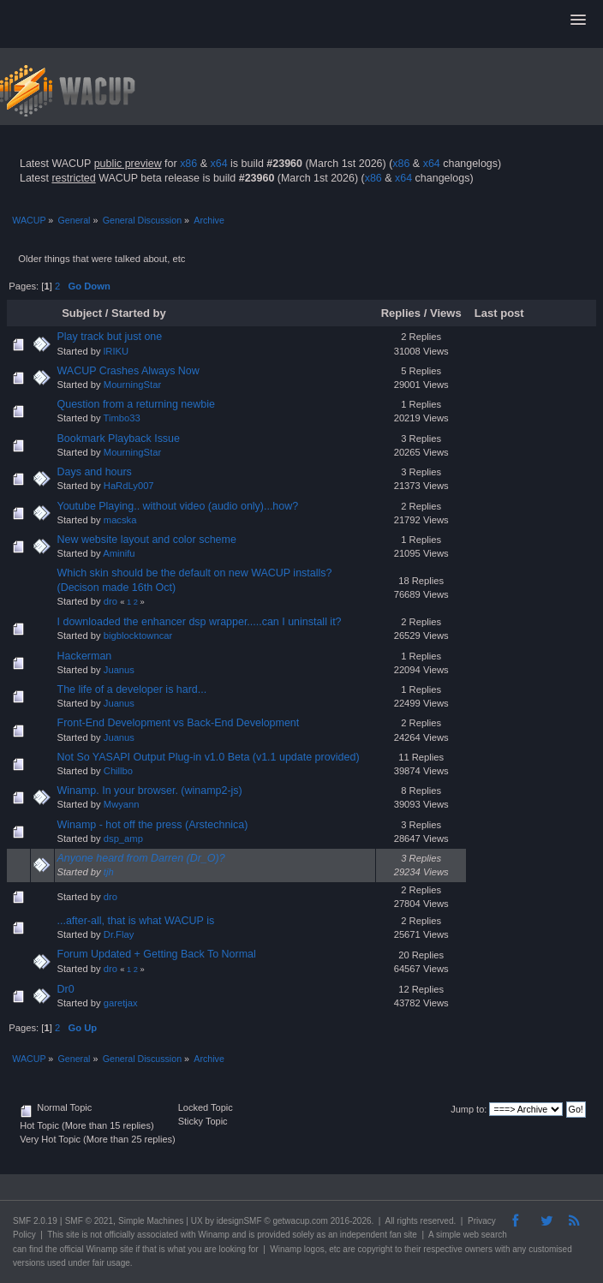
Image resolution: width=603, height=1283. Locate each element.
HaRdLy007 (129, 485)
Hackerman (84, 656)
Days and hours (94, 472)
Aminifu (118, 553)
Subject (82, 313)
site (73, 1234)
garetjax (121, 1003)
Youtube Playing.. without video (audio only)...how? (178, 506)
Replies (401, 313)
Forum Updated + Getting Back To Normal (156, 954)
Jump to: (469, 1109)
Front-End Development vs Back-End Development (178, 723)
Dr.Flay (119, 934)
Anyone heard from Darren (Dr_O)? (141, 858)
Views (446, 313)
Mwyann (122, 804)
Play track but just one (110, 337)
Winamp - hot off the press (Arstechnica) (152, 825)
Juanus (119, 670)
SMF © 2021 (89, 1221)
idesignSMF (239, 1221)
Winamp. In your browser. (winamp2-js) (149, 791)
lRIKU (116, 351)
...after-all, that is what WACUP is (136, 921)
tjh (109, 872)
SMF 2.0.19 (35, 1221)
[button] (578, 21)
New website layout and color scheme (146, 540)
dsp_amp (123, 838)
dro (110, 601)
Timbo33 (122, 418)
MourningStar (132, 384)
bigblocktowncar (138, 635)
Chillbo (118, 771)
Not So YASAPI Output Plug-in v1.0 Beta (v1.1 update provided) (208, 757)
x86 (188, 164)
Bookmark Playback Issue (118, 439)
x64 (218, 164)
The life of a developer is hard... (132, 689)
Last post (501, 313)
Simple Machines (150, 1221)
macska (120, 520)
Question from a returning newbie (136, 404)
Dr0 (66, 989)
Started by (138, 313)
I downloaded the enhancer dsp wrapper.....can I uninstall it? (199, 622)
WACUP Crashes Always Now (128, 371)
